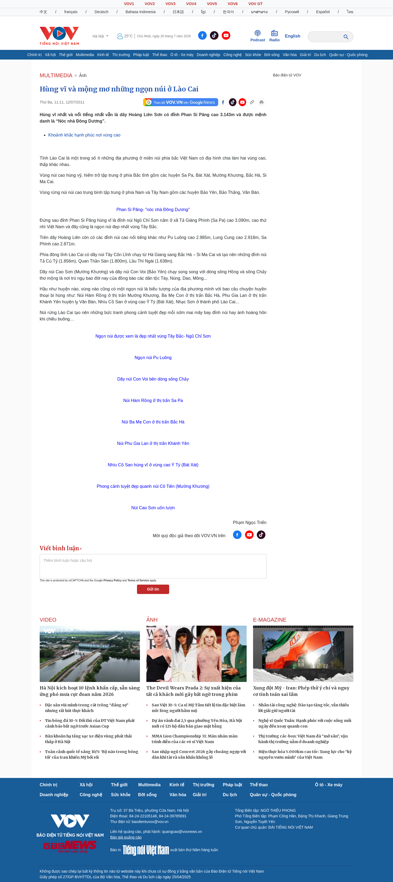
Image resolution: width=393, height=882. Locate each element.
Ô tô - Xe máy (182, 55)
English (293, 36)
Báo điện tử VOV (287, 75)
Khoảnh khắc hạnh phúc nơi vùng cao (84, 135)
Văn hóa (290, 55)
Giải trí (305, 55)
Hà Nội (98, 36)
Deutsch (101, 12)
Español (323, 12)
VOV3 (170, 4)
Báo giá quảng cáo (126, 837)
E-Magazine (269, 620)
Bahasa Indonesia (140, 12)
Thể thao (159, 55)
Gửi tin (153, 589)
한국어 (228, 12)
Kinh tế (103, 55)
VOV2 (150, 4)
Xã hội (50, 55)
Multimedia (85, 55)
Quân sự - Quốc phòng (348, 55)
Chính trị (34, 55)
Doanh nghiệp (208, 55)
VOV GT (256, 4)
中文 (43, 12)
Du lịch (320, 55)
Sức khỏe (253, 55)
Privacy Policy (112, 580)
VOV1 (129, 4)
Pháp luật (141, 55)
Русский (292, 12)
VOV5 (212, 4)
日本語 (178, 12)
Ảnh (83, 75)
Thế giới (66, 55)
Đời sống (272, 55)
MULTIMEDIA (56, 75)
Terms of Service (138, 580)
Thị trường (121, 55)
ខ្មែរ (203, 12)
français (70, 12)
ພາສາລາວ (259, 12)
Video (48, 620)
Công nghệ (232, 55)
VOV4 (191, 4)
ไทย (350, 12)
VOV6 (233, 4)
